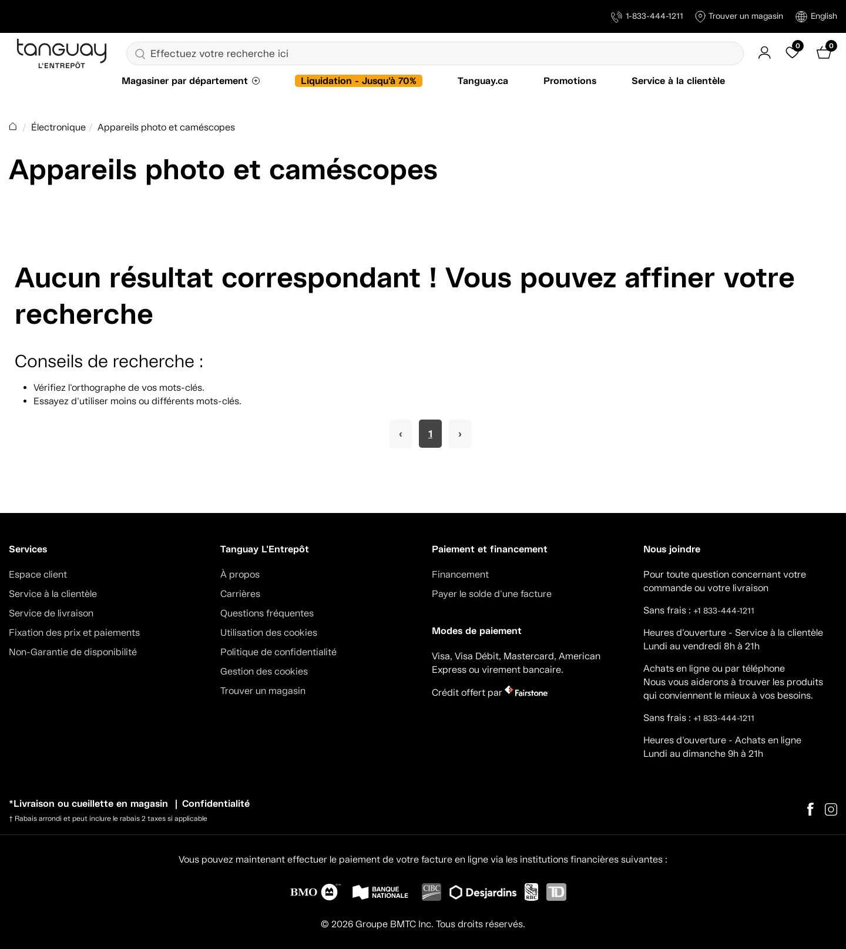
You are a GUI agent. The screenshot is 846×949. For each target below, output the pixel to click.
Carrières (240, 593)
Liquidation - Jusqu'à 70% (359, 81)
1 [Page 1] (430, 433)
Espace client (38, 574)
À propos (240, 574)
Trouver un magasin (739, 17)
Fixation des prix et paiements (74, 632)
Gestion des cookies (264, 671)
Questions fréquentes (267, 613)
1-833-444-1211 (647, 17)
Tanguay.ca (483, 81)
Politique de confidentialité (278, 652)
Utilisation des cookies (268, 632)
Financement (460, 574)
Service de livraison (51, 613)
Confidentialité (216, 803)
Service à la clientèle (678, 81)
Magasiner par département (185, 81)
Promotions (569, 81)
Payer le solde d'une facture (492, 593)
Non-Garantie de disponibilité (73, 652)
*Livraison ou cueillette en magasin (88, 803)
